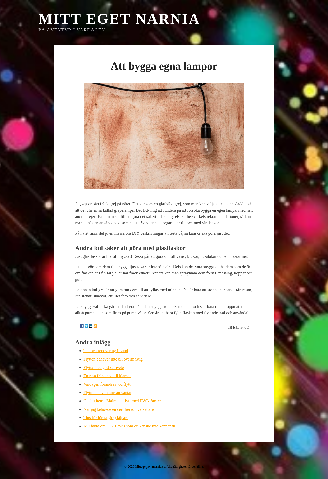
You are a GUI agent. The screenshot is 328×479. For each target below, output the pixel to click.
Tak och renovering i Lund (105, 350)
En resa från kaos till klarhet (107, 375)
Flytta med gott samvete (103, 367)
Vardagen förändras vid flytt (107, 384)
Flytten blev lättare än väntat (107, 392)
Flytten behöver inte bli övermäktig (113, 359)
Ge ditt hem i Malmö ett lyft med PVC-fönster (122, 401)
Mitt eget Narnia (119, 19)
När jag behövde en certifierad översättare (118, 409)
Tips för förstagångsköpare (105, 417)
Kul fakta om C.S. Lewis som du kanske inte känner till (129, 426)
